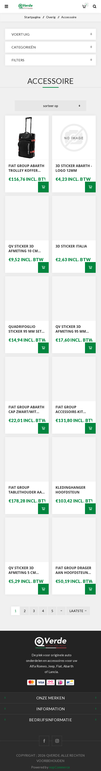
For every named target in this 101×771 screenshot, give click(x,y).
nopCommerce (59, 767)
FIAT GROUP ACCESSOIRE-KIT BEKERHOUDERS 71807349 (69, 409)
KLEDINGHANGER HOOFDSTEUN (70, 490)
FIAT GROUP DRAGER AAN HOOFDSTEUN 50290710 (73, 570)
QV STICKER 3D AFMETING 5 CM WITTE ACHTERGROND (22, 570)
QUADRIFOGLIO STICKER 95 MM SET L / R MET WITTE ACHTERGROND (27, 329)
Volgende (61, 611)
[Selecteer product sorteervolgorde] (50, 105)
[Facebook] (44, 741)
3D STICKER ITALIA (71, 246)
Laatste (76, 611)
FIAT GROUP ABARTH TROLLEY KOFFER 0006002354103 (26, 168)
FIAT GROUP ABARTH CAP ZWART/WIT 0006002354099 (26, 409)
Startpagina (32, 17)
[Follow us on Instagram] (57, 741)
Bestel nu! (43, 187)
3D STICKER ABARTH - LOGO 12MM (74, 168)
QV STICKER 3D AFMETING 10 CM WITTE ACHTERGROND (23, 248)
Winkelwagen (86, 4)
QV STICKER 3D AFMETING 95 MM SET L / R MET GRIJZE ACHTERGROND (73, 329)
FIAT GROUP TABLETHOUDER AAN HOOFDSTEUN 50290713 (27, 490)
